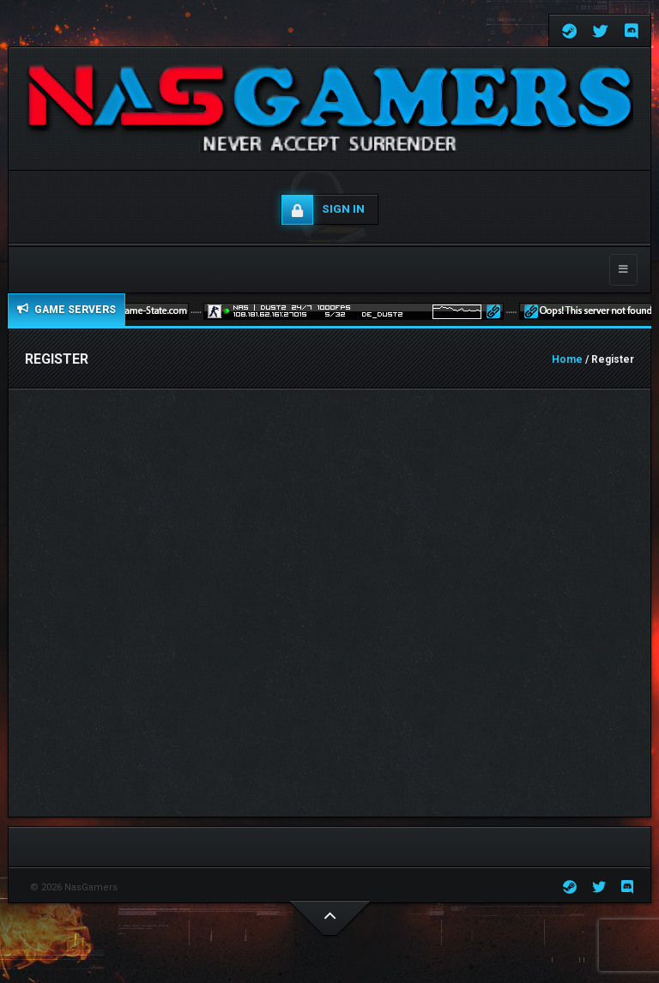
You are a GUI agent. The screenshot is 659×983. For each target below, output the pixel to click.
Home (567, 359)
